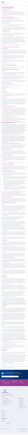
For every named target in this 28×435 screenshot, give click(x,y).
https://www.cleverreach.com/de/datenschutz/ (8, 344)
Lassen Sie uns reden (15, 383)
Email (21, 382)
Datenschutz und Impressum (4, 420)
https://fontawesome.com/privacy (10, 369)
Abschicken (22, 378)
